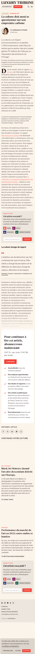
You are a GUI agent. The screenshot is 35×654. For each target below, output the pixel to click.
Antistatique (11, 618)
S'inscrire (27, 239)
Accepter (26, 650)
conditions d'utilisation (10, 646)
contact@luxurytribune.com (9, 614)
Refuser (18, 650)
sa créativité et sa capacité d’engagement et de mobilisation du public (17, 179)
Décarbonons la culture (10, 135)
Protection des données (9, 611)
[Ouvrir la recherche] (28, 6)
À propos (4, 606)
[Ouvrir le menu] (31, 6)
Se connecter (6, 6)
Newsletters (5, 609)
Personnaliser (8, 650)
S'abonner (17, 6)
